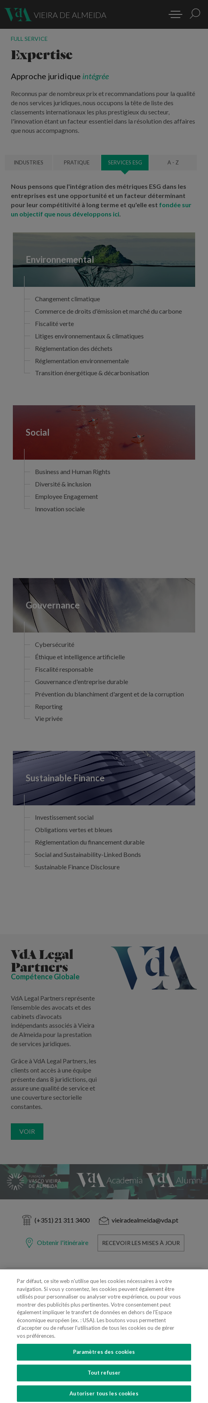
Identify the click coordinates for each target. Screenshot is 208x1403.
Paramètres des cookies (104, 1357)
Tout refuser (104, 1378)
